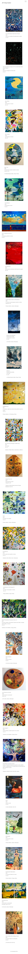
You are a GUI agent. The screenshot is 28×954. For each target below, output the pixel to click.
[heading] (6, 3)
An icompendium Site (14, 951)
